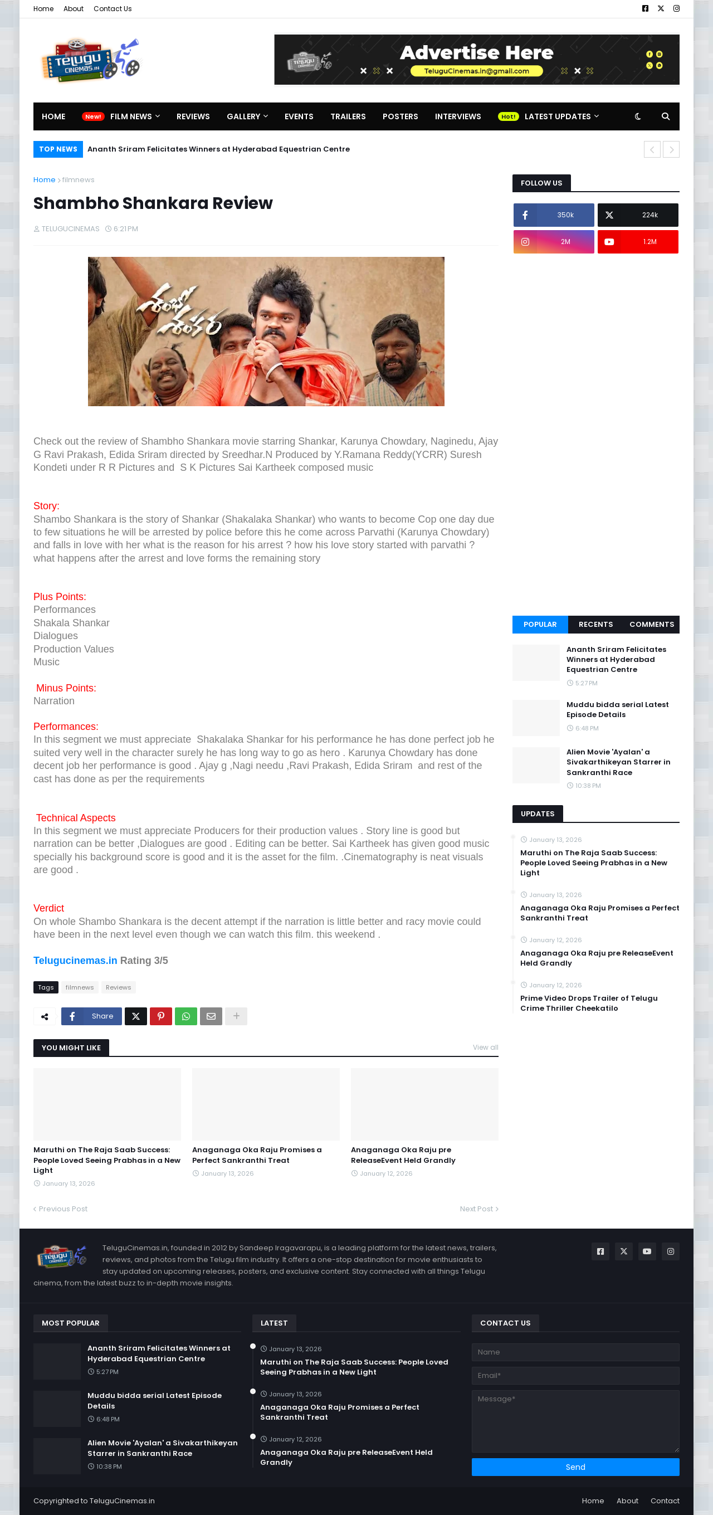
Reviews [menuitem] (193, 116)
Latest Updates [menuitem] (558, 116)
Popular (540, 624)
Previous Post (63, 1209)
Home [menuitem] (53, 116)
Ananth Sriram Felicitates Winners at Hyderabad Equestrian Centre (218, 149)
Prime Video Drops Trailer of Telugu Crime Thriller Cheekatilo (589, 1003)
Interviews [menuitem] (458, 116)
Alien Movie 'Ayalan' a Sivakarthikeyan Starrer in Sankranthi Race (619, 762)
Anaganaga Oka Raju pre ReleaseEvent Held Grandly (403, 1155)
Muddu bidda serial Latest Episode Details (618, 710)
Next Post (476, 1209)
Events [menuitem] (299, 116)
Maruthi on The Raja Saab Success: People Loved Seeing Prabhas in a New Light (106, 1160)
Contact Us (113, 8)
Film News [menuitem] (131, 116)
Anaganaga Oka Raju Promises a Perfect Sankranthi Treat (257, 1155)
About (74, 8)
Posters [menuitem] (400, 116)
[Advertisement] (596, 434)
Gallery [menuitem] (243, 116)
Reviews (118, 987)
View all (486, 1047)
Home (43, 8)
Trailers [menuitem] (348, 116)
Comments (652, 624)
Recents (596, 624)
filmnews (78, 179)
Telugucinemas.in (75, 960)
